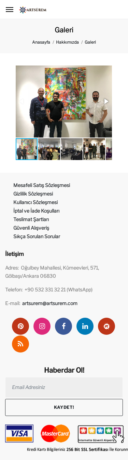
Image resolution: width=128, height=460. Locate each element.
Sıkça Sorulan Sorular (36, 236)
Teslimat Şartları (31, 219)
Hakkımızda (67, 42)
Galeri (90, 42)
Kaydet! (64, 407)
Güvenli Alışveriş (31, 228)
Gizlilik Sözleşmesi (33, 194)
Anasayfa (41, 42)
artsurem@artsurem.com (49, 303)
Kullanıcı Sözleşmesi (35, 202)
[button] (105, 101)
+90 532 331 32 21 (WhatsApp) (59, 289)
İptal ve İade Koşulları (36, 211)
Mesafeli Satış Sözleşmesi (41, 185)
